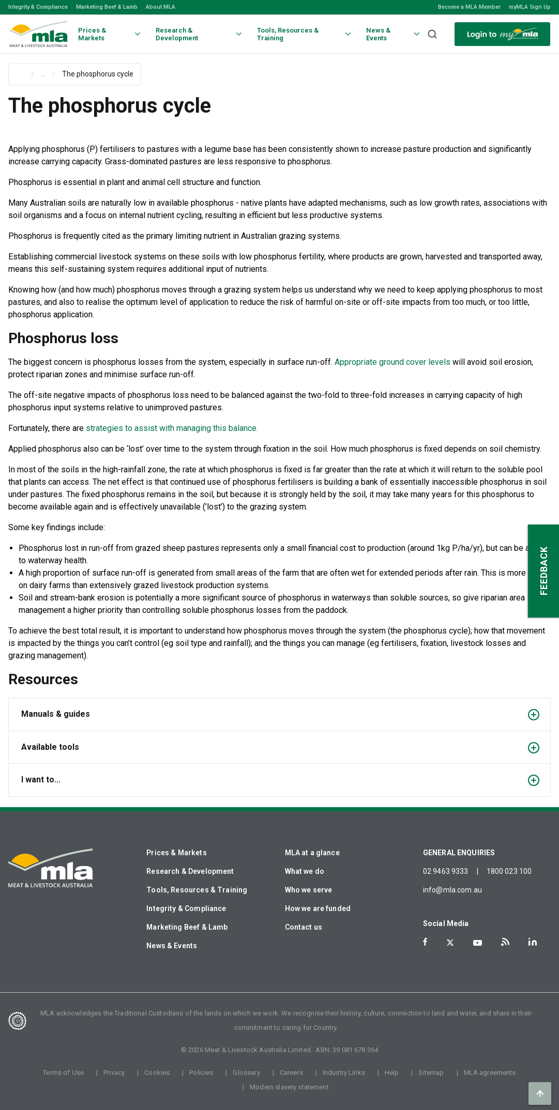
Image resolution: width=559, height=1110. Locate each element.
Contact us (304, 927)
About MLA (160, 7)
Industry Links (344, 1072)
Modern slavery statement (289, 1087)
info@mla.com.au (452, 890)
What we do (305, 871)
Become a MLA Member (469, 7)
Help (392, 1072)
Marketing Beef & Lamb (107, 7)
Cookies (157, 1072)
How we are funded (318, 908)
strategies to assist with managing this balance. (172, 428)
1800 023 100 (509, 871)
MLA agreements (490, 1072)
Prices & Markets (176, 853)
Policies (201, 1072)
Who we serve (309, 890)
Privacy (114, 1072)
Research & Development (190, 871)
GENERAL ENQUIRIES (459, 853)
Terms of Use (63, 1072)
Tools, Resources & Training (196, 890)
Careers (291, 1072)
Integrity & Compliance (38, 7)
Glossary (246, 1072)
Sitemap (431, 1072)
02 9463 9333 (446, 871)
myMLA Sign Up (530, 7)
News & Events (171, 946)
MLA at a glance (312, 853)
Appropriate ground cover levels (392, 362)
